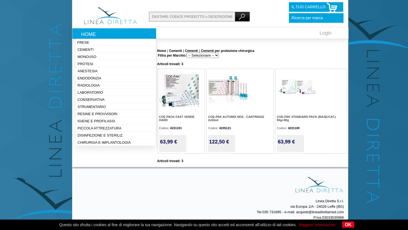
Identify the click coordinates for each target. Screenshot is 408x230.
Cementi (86, 50)
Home (88, 34)
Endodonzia (90, 78)
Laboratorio (90, 92)
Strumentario (92, 107)
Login (326, 33)
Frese (83, 42)
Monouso (87, 57)
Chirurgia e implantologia (104, 142)
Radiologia (89, 85)
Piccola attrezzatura (100, 128)
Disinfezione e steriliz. (101, 135)
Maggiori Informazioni (317, 225)
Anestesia (88, 71)
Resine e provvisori (97, 114)
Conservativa (91, 100)
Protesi (85, 64)
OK (348, 224)
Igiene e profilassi (96, 121)
